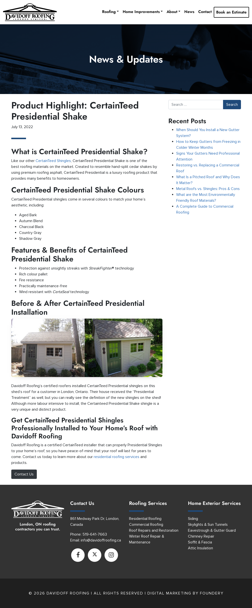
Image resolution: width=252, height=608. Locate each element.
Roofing (109, 11)
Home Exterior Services (214, 503)
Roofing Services (148, 503)
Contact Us (24, 474)
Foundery (212, 593)
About (172, 11)
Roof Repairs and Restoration (153, 530)
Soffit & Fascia (200, 542)
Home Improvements (141, 11)
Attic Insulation (200, 548)
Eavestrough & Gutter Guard (212, 530)
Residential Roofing (145, 518)
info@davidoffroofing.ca (101, 540)
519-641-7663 (94, 534)
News (189, 11)
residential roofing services (116, 456)
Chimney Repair (201, 536)
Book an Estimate (231, 12)
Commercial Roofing (146, 524)
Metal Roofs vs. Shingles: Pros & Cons (208, 188)
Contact (205, 11)
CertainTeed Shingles (53, 160)
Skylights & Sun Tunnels (208, 524)
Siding (193, 518)
